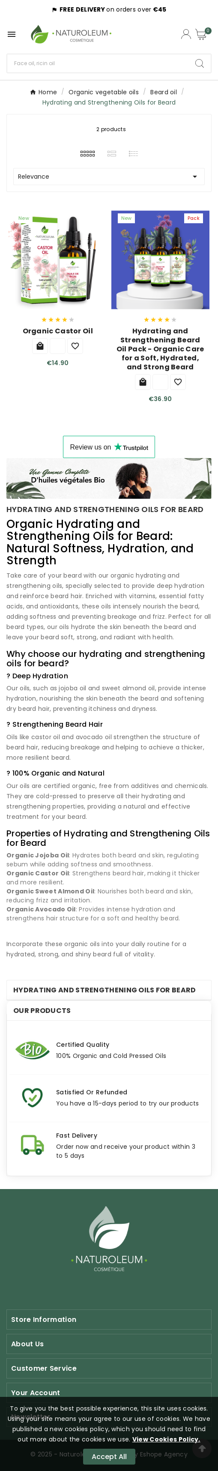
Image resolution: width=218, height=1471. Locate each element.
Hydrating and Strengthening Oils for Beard (104, 990)
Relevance (109, 176)
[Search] (97, 63)
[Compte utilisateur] (186, 34)
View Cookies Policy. (166, 1439)
